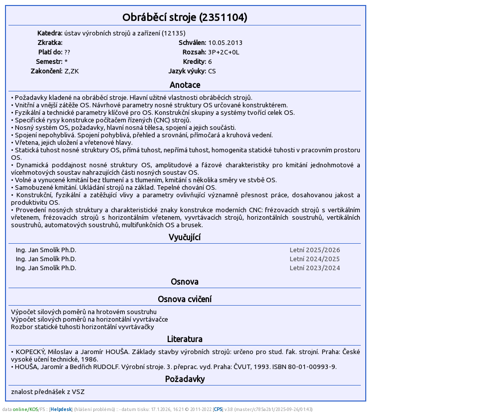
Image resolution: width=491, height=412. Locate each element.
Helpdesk (60, 409)
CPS (218, 409)
